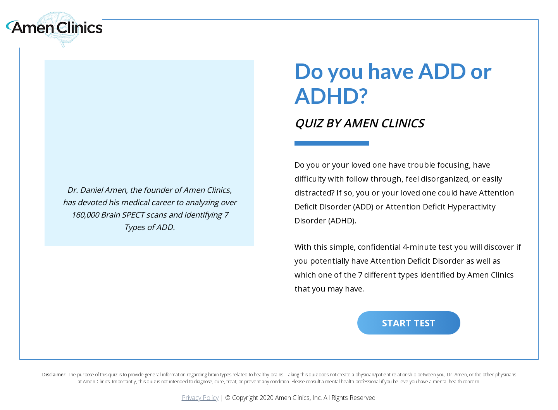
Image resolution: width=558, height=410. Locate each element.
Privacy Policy (200, 397)
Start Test (409, 322)
